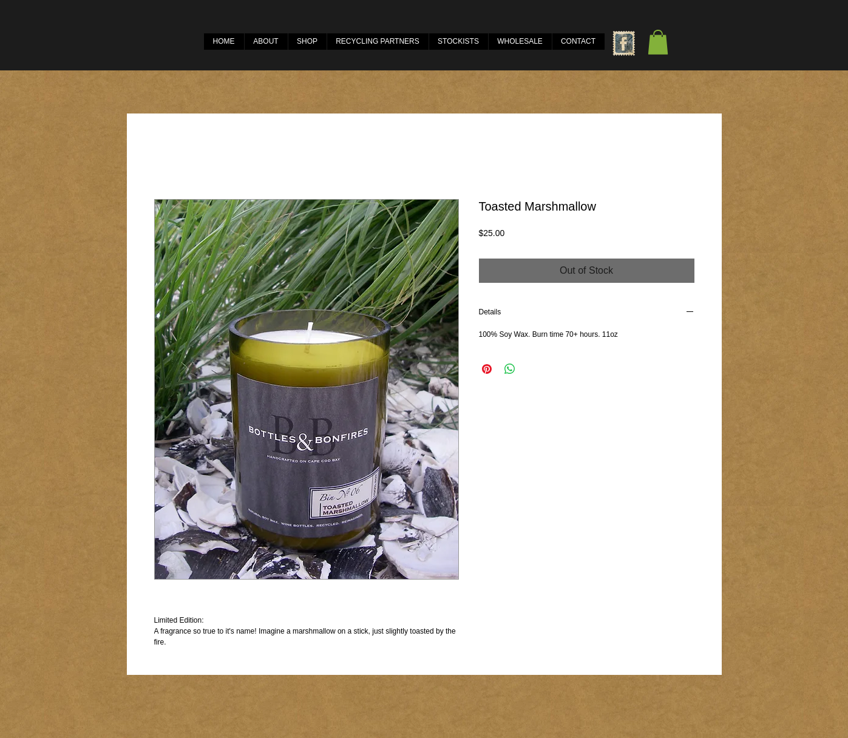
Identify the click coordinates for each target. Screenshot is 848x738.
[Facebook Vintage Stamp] (624, 43)
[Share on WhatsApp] (510, 369)
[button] (658, 42)
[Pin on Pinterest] (487, 369)
